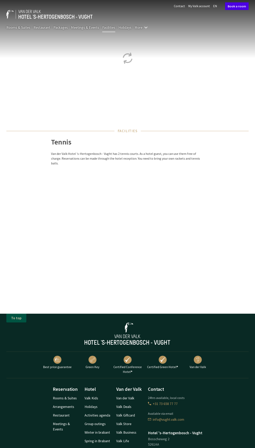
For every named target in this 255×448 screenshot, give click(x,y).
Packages (60, 27)
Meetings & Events (85, 27)
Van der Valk (198, 362)
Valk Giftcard (125, 415)
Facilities (108, 27)
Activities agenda (97, 415)
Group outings (95, 423)
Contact (179, 6)
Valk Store (123, 423)
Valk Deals (123, 406)
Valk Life (122, 441)
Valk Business (126, 432)
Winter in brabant (97, 432)
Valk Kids (91, 398)
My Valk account (199, 6)
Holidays (124, 27)
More (141, 27)
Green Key (92, 362)
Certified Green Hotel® (162, 362)
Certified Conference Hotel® (127, 365)
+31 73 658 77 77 (163, 403)
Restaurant (41, 27)
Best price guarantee (57, 362)
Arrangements (63, 406)
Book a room (237, 6)
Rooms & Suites (18, 27)
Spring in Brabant (97, 441)
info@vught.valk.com (166, 419)
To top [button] (16, 318)
